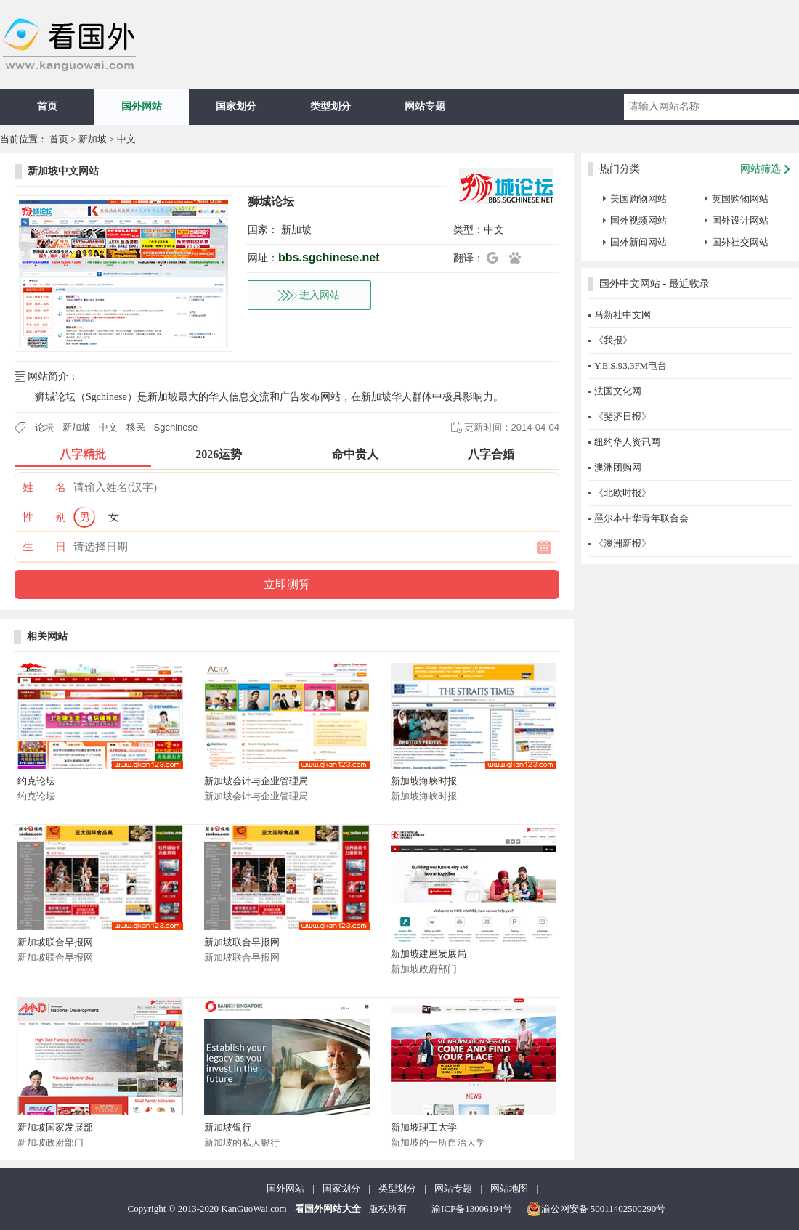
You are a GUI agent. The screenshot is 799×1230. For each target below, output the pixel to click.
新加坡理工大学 (424, 1127)
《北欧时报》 (622, 492)
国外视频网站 (638, 220)
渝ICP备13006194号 (471, 1208)
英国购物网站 (740, 198)
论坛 (44, 427)
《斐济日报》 (622, 416)
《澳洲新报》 (622, 543)
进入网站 (319, 295)
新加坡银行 (227, 1127)
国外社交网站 (740, 242)
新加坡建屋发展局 (428, 953)
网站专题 (425, 106)
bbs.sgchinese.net (329, 257)
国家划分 (236, 106)
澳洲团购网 (617, 467)
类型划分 (330, 106)
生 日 (44, 547)
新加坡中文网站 (63, 171)
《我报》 (613, 340)
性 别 (44, 517)
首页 (47, 106)
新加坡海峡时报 (424, 780)
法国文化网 (617, 391)
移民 (135, 427)
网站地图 (509, 1188)
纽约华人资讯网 (627, 441)
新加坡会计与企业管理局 (256, 780)
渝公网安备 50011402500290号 (596, 1209)
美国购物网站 (638, 198)
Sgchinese (176, 427)
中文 (126, 139)
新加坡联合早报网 (55, 942)
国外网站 (141, 106)
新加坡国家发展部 (55, 1127)
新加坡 (92, 139)
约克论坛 (36, 780)
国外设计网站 (740, 220)
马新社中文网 (622, 314)
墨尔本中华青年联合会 (641, 518)
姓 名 (44, 487)
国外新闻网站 (638, 242)
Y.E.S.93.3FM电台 (630, 365)
